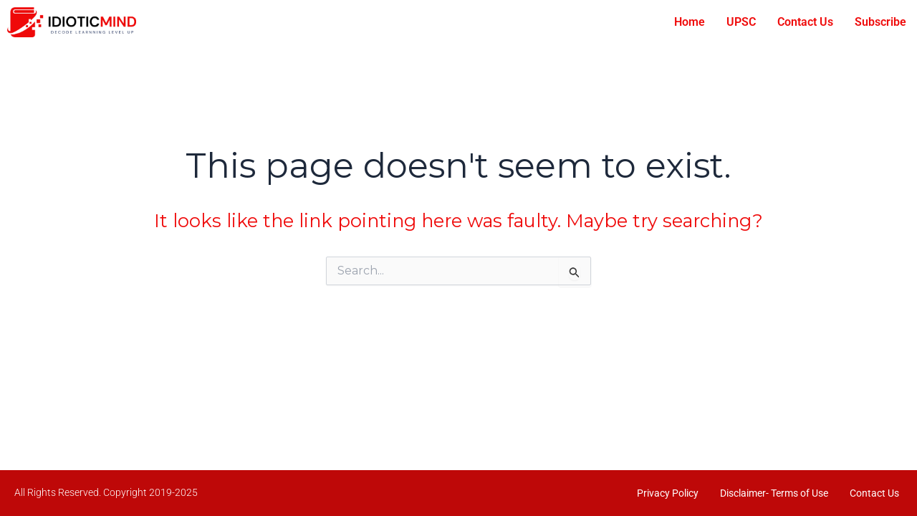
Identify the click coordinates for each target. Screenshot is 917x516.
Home (689, 22)
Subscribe (880, 22)
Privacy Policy (667, 493)
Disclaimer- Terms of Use (774, 493)
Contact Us (805, 22)
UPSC (741, 22)
